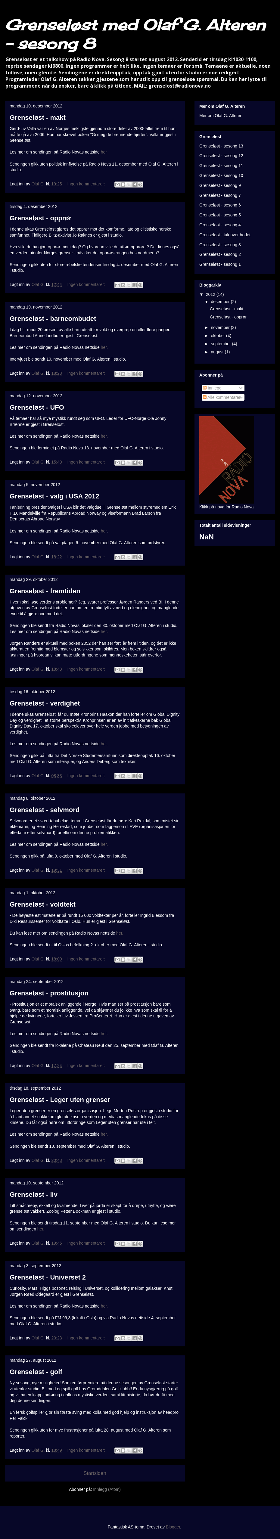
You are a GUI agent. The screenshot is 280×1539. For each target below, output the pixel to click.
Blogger (173, 1527)
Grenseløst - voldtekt (43, 904)
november (221, 327)
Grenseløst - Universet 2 (48, 1277)
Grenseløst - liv (34, 1194)
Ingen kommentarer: (86, 184)
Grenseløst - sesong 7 (220, 195)
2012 (211, 294)
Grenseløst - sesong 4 (220, 224)
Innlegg (212, 388)
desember (221, 301)
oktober (218, 335)
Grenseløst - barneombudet (53, 318)
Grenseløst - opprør (40, 218)
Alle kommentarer (222, 397)
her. (104, 347)
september (221, 343)
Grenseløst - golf (36, 1372)
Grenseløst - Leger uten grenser (60, 1099)
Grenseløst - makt (38, 117)
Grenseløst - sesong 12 (221, 155)
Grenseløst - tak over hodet (224, 234)
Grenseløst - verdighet (45, 703)
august (218, 351)
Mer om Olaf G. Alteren (220, 115)
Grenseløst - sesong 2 (220, 254)
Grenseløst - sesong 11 (221, 165)
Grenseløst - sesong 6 (220, 205)
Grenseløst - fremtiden (45, 591)
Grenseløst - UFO (37, 407)
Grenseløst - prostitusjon (49, 993)
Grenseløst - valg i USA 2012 (54, 496)
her (104, 152)
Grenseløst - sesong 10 (221, 175)
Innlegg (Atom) (107, 1489)
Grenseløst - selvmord (44, 810)
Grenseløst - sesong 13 (221, 146)
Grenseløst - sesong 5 (220, 215)
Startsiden (94, 1473)
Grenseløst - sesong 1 (220, 264)
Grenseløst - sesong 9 (220, 185)
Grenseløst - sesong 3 (220, 244)
